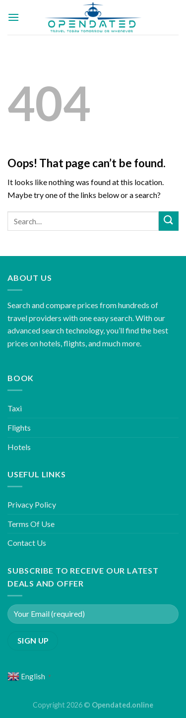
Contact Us (26, 542)
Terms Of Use (31, 523)
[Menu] (13, 17)
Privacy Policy (31, 504)
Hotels (19, 447)
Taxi (14, 408)
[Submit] (169, 221)
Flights (19, 427)
